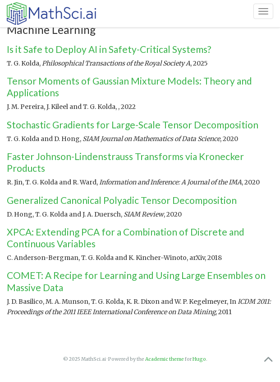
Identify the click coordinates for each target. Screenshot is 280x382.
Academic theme (164, 359)
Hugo (199, 359)
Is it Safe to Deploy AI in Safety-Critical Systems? (109, 49)
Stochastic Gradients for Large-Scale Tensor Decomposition (132, 124)
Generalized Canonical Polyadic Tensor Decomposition (122, 200)
